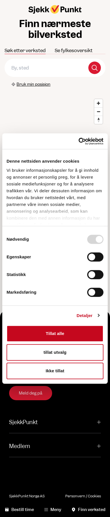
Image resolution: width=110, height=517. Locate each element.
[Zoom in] (98, 103)
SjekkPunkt (55, 422)
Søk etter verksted (25, 50)
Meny (52, 509)
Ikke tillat (55, 370)
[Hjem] (55, 9)
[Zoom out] (98, 111)
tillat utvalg (55, 352)
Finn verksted (88, 509)
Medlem (55, 446)
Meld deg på (30, 393)
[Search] (94, 68)
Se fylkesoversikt (74, 50)
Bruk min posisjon (30, 84)
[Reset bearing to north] (98, 120)
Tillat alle (55, 333)
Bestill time (19, 509)
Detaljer (85, 315)
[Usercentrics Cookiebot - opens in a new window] (78, 141)
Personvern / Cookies (83, 496)
